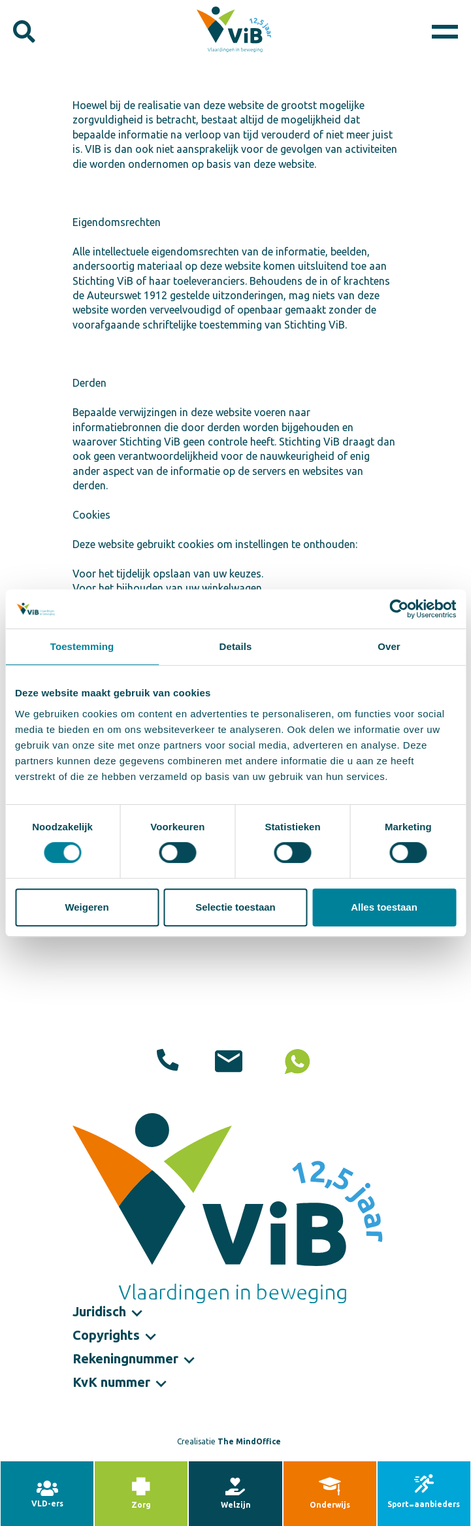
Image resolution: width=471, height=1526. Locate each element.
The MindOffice (249, 1441)
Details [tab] (235, 646)
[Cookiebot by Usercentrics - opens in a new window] (399, 609)
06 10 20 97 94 (296, 1062)
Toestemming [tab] (82, 646)
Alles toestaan (384, 907)
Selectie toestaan (235, 907)
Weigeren (86, 907)
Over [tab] (389, 646)
